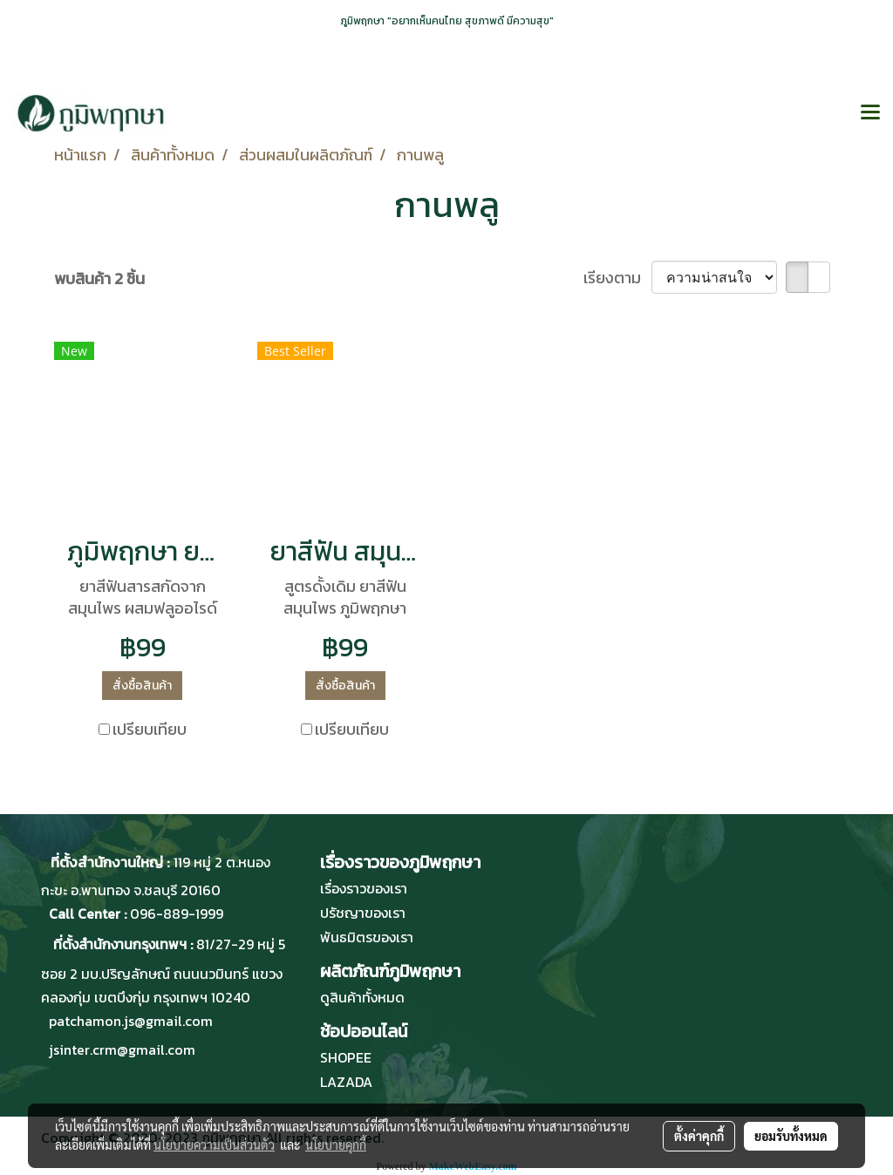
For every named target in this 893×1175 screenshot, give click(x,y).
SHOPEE (346, 1057)
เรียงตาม (617, 277)
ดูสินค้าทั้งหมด (362, 997)
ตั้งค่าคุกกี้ (699, 1136)
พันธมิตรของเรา (366, 937)
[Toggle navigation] (870, 113)
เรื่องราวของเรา (363, 888)
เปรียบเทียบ (149, 729)
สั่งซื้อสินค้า (142, 685)
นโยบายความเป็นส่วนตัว (214, 1144)
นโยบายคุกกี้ (335, 1144)
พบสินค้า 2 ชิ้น (99, 278)
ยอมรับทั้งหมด (791, 1136)
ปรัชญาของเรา (363, 912)
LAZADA (346, 1081)
